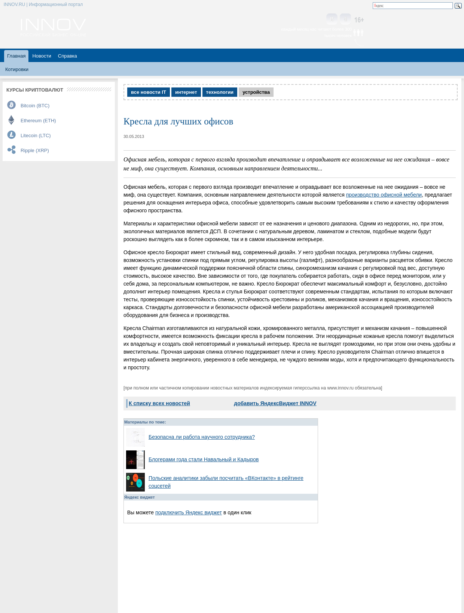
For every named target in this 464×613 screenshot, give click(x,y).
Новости (41, 56)
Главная (16, 56)
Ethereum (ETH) (38, 120)
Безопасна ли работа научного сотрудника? (202, 437)
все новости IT (148, 92)
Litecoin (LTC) (36, 135)
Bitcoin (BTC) (35, 105)
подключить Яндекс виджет (188, 512)
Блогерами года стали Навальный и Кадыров (204, 459)
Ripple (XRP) (35, 150)
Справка (67, 56)
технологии (220, 92)
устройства (256, 92)
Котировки (16, 69)
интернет (186, 92)
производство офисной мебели (384, 195)
